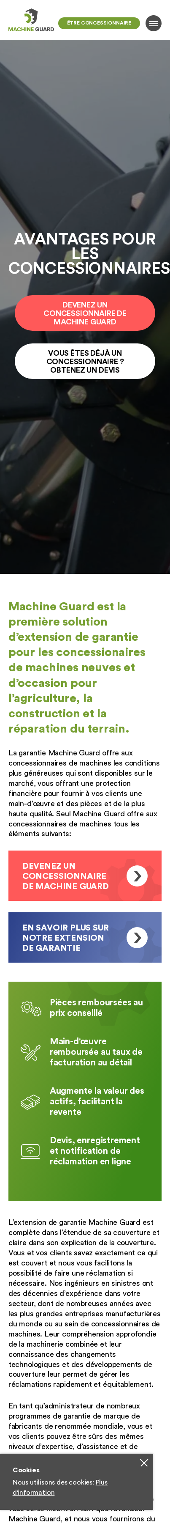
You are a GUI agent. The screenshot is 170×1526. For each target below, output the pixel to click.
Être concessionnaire (99, 22)
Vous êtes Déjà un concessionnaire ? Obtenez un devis (85, 361)
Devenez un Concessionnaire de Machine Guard (85, 313)
